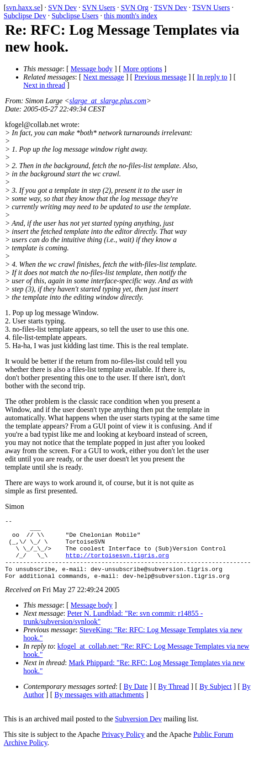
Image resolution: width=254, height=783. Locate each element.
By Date (136, 699)
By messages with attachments (99, 707)
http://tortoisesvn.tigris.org (117, 563)
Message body (92, 69)
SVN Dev (62, 7)
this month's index (131, 16)
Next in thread (44, 85)
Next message (103, 77)
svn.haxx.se (23, 7)
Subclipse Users (75, 16)
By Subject (215, 699)
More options (142, 69)
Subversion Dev (138, 731)
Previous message (160, 77)
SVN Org (134, 7)
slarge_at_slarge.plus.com (108, 101)
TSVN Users (211, 7)
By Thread (173, 699)
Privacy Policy (123, 747)
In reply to (212, 77)
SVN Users (98, 7)
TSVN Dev (170, 7)
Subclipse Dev (25, 16)
